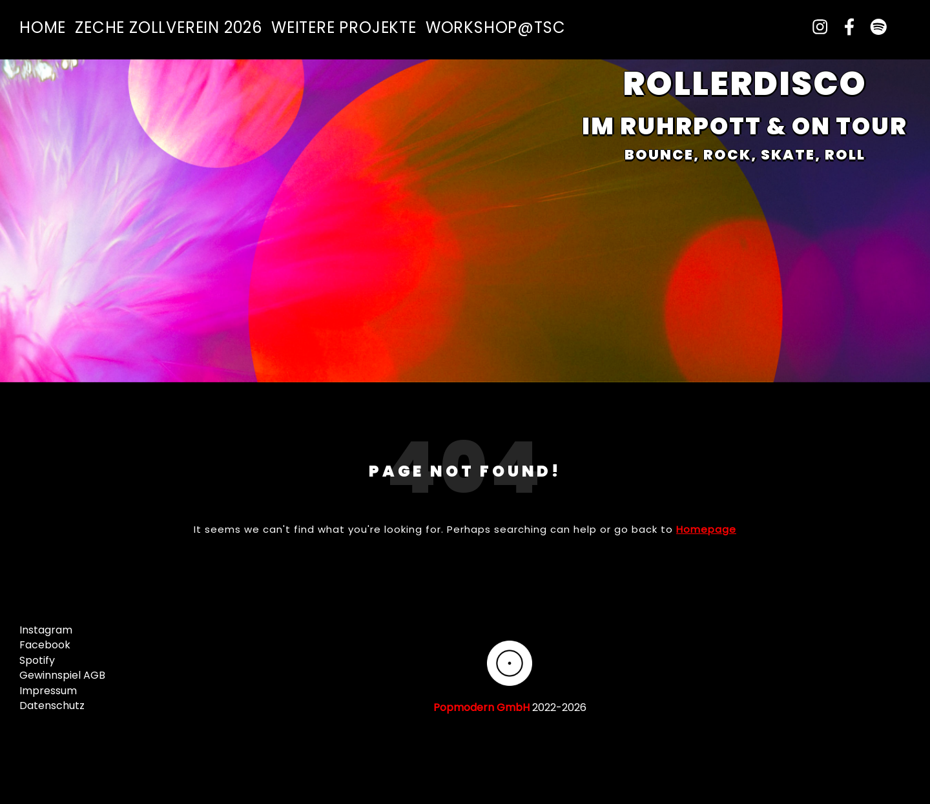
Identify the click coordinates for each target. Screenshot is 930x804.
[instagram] (815, 27)
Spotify (37, 660)
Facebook (44, 644)
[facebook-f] (844, 27)
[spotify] (873, 27)
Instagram (45, 630)
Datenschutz (52, 705)
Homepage (706, 529)
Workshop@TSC (496, 27)
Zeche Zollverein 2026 (168, 27)
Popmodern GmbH (481, 707)
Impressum (48, 690)
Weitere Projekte (344, 27)
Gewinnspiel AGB (62, 675)
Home (42, 27)
